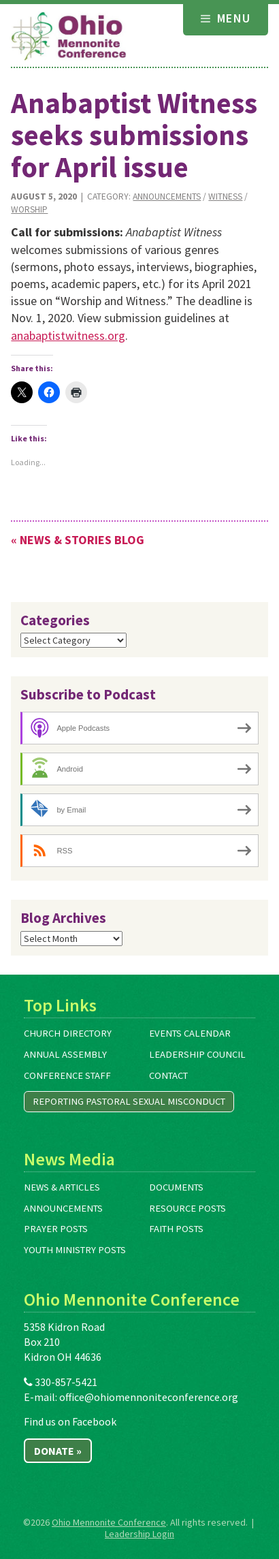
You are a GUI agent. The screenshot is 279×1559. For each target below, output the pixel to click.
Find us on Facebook (70, 1421)
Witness (225, 196)
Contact (168, 1075)
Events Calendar (190, 1033)
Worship (29, 209)
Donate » (58, 1451)
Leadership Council (197, 1054)
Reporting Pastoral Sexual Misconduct (129, 1101)
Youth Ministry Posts (75, 1250)
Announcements (167, 196)
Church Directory (68, 1033)
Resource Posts (187, 1208)
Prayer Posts (56, 1229)
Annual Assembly (65, 1054)
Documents (176, 1187)
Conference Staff (67, 1075)
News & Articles (62, 1187)
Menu (226, 18)
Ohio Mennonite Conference (109, 1522)
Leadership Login (139, 1534)
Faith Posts (176, 1229)
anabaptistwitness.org (68, 335)
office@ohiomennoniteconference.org (148, 1397)
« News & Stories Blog (77, 540)
